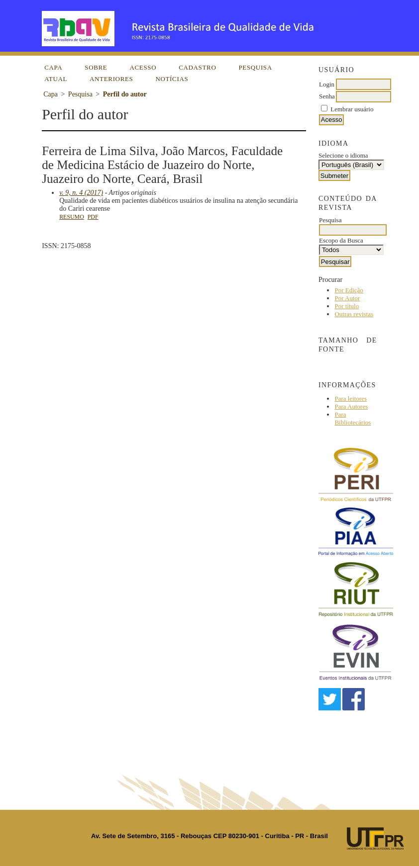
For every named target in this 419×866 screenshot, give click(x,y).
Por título (346, 306)
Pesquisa (255, 67)
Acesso (142, 67)
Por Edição (348, 290)
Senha (327, 96)
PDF (93, 216)
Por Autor (347, 298)
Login (326, 84)
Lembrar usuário (351, 109)
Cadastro (197, 67)
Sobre (96, 67)
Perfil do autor (125, 94)
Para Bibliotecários (352, 418)
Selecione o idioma (343, 155)
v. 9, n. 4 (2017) (81, 192)
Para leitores (350, 398)
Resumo (71, 216)
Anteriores (111, 79)
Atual (55, 79)
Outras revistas (353, 314)
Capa (53, 67)
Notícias (171, 79)
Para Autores (351, 406)
